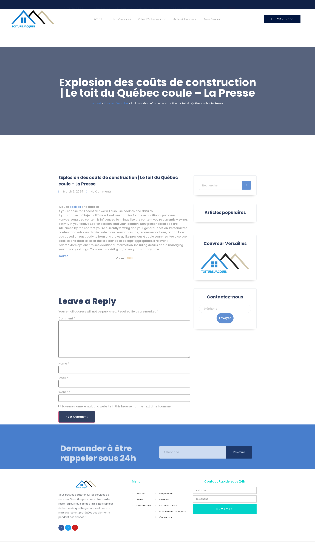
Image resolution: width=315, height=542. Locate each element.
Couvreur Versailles (116, 103)
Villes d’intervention (152, 19)
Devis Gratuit (212, 19)
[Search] (246, 196)
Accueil (96, 103)
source (63, 288)
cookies (75, 238)
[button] (282, 19)
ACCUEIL (100, 19)
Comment (66, 397)
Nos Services (122, 19)
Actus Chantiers (184, 19)
